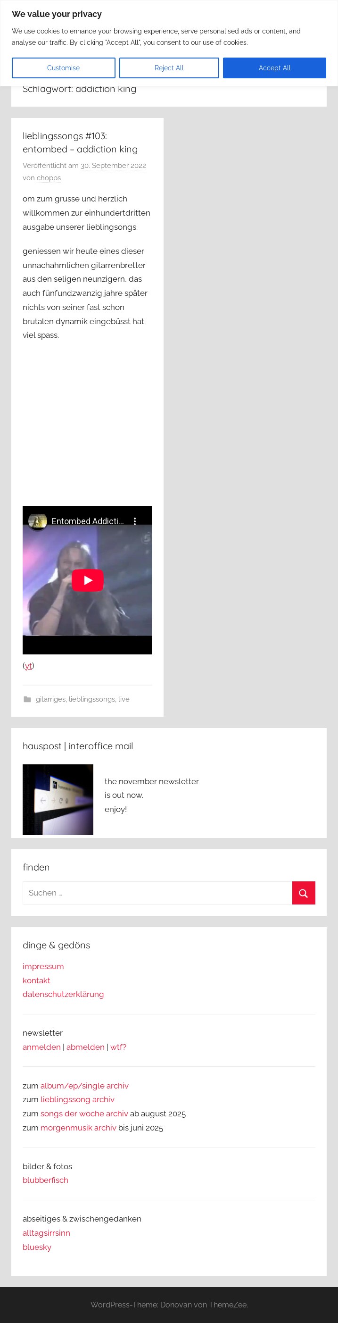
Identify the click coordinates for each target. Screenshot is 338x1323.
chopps (49, 178)
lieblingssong (66, 1099)
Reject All (169, 68)
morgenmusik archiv (78, 1127)
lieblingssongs (92, 699)
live (124, 699)
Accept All (275, 68)
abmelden (85, 1047)
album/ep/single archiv (85, 1085)
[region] (169, 43)
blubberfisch (45, 1180)
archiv (103, 1099)
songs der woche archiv (84, 1113)
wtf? (118, 1047)
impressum (43, 966)
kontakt (36, 980)
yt (28, 665)
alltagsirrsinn (46, 1233)
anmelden (42, 1047)
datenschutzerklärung (63, 994)
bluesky (37, 1247)
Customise (63, 68)
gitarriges (51, 699)
